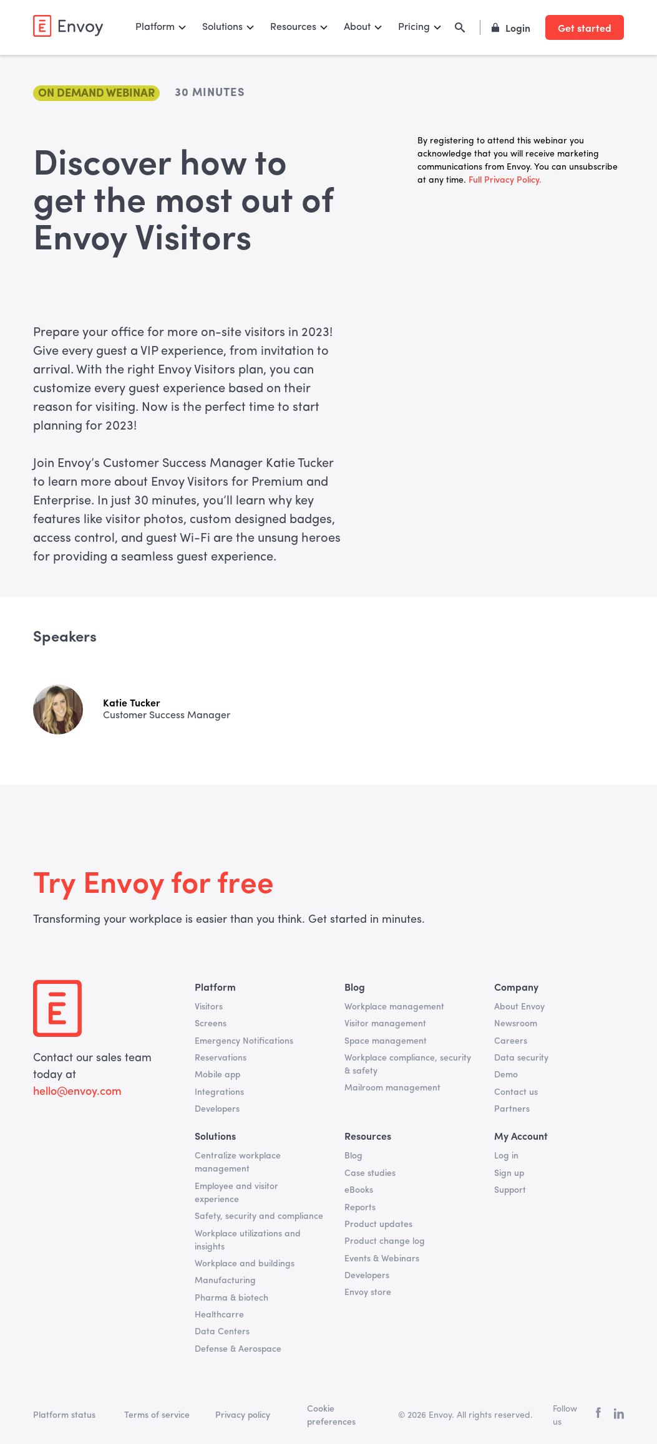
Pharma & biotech (231, 1298)
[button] (161, 27)
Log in (506, 1156)
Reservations (220, 1058)
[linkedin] (618, 1416)
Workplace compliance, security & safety (407, 1065)
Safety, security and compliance (259, 1216)
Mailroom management (392, 1088)
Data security (521, 1058)
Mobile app (217, 1075)
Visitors (209, 1007)
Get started (584, 27)
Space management (385, 1041)
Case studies (370, 1173)
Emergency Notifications (244, 1041)
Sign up (509, 1173)
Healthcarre (219, 1315)
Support (510, 1190)
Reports (360, 1207)
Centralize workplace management (238, 1162)
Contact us (516, 1092)
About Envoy (519, 1007)
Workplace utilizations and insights (248, 1240)
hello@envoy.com (77, 1091)
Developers (217, 1109)
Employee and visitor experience (236, 1193)
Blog (353, 1156)
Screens (210, 1023)
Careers (510, 1041)
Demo (506, 1075)
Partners (512, 1109)
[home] (68, 26)
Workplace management (394, 1007)
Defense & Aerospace (238, 1349)
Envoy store (367, 1292)
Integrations (219, 1092)
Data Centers (222, 1331)
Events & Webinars (381, 1258)
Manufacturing (225, 1280)
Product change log (384, 1241)
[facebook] (598, 1415)
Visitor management (385, 1023)
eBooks (358, 1190)
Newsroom (515, 1023)
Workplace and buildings (244, 1263)
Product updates (378, 1224)
